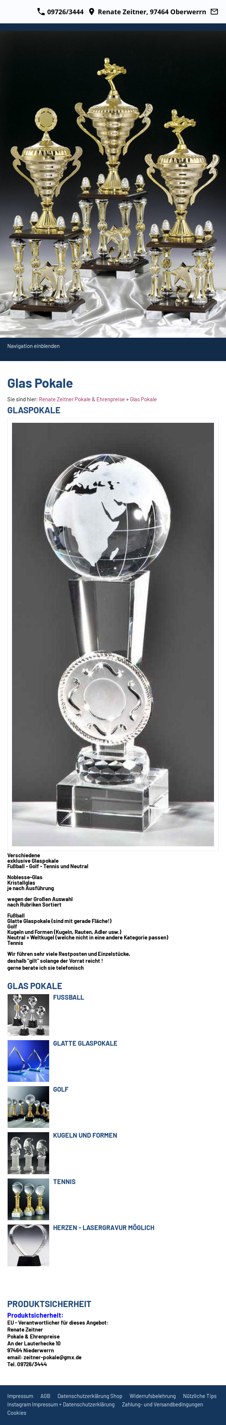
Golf (60, 1089)
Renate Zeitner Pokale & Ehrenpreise (82, 399)
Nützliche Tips (200, 1396)
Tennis (64, 1181)
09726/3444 (60, 11)
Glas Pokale (143, 399)
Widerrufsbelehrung (153, 1396)
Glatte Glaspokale (85, 1043)
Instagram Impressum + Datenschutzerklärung (61, 1404)
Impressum (20, 1396)
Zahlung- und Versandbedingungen (162, 1404)
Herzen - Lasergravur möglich (103, 1227)
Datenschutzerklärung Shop (90, 1396)
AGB (45, 1396)
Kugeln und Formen (85, 1135)
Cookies (16, 1412)
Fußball (68, 997)
